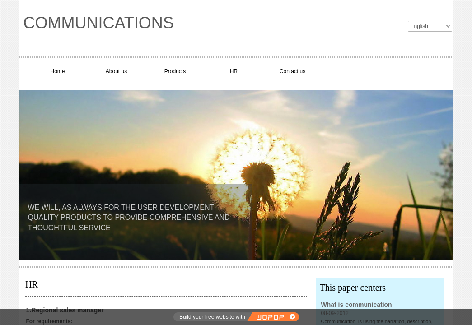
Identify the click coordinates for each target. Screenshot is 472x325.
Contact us (292, 71)
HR (234, 71)
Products (175, 71)
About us (116, 71)
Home (57, 71)
